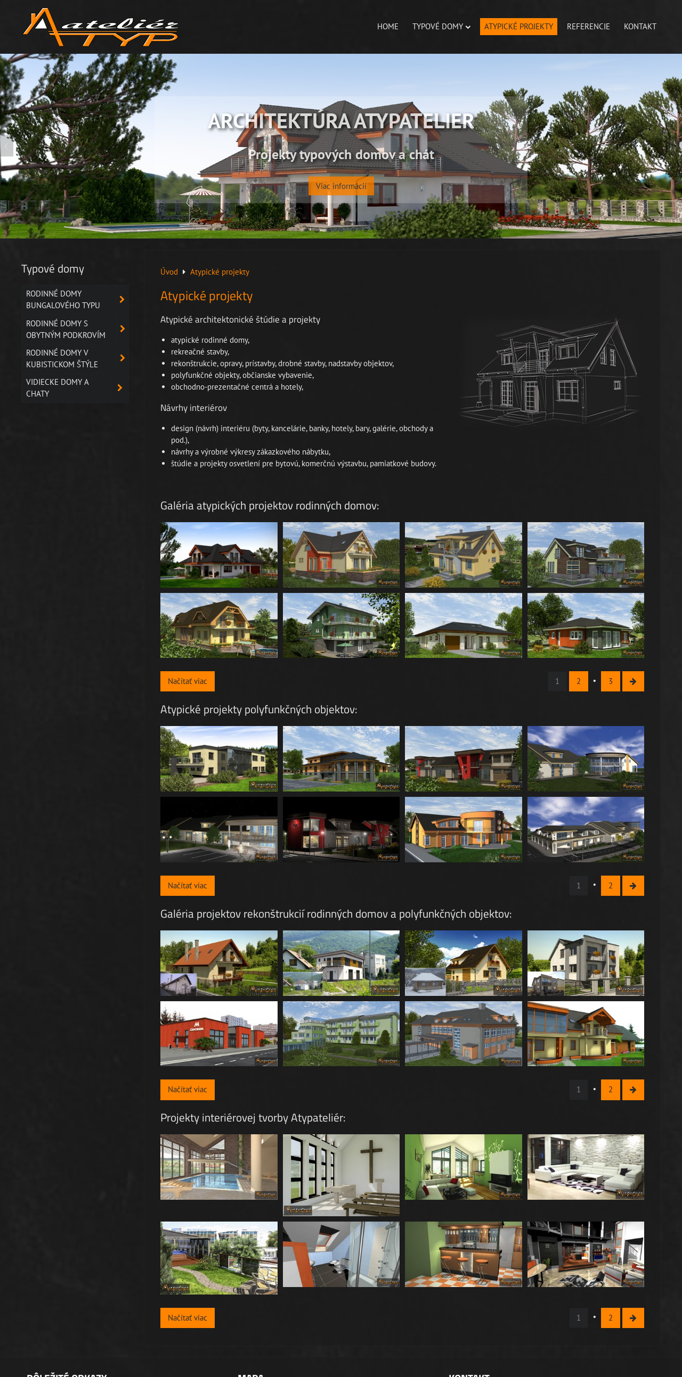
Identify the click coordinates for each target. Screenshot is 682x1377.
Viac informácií (341, 178)
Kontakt (640, 26)
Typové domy (441, 26)
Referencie (588, 26)
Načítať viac (187, 681)
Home (388, 26)
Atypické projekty (518, 26)
